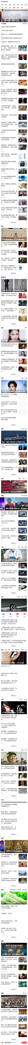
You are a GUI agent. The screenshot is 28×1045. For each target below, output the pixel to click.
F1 (26, 478)
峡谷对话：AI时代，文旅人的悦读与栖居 (9, 872)
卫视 (14, 4)
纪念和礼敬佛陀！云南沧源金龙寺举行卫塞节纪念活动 (9, 1010)
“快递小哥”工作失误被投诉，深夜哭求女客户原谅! (8, 579)
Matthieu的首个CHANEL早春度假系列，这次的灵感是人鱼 (9, 404)
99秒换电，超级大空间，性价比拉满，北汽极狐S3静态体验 (9, 514)
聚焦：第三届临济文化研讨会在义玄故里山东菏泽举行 (9, 1025)
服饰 (26, 378)
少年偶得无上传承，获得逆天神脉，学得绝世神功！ (9, 572)
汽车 (10, 7)
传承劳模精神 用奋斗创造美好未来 (11, 38)
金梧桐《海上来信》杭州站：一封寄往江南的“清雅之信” (9, 930)
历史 (2, 750)
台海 (22, 428)
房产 (6, 7)
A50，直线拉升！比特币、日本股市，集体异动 (9, 259)
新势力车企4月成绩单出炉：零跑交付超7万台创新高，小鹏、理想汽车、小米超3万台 (9, 267)
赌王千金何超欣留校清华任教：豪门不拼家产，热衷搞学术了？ (9, 411)
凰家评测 (17, 649)
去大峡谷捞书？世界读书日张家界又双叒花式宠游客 (9, 879)
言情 (19, 547)
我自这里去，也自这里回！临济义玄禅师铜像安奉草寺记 (9, 1019)
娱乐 (6, 4)
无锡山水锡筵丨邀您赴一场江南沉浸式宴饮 (9, 907)
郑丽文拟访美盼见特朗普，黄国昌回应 (9, 162)
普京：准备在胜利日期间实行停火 (9, 446)
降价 (26, 597)
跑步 (20, 478)
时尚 (22, 7)
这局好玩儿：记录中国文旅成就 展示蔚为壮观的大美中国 (9, 864)
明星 (26, 327)
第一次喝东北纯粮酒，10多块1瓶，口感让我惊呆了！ (9, 309)
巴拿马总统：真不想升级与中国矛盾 (9, 116)
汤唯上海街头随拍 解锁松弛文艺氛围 (8, 418)
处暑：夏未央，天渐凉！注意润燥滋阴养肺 (9, 983)
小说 (2, 7)
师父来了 (25, 993)
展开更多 (14, 222)
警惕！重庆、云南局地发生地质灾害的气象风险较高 (9, 813)
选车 (22, 597)
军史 (26, 750)
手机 (6, 649)
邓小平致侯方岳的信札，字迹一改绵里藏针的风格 (9, 767)
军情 (2, 429)
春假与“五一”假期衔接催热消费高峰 (11, 34)
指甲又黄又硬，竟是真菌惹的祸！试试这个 (9, 155)
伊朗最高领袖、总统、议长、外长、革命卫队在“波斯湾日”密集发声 (9, 48)
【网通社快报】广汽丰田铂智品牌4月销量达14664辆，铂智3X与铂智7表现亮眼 (13, 641)
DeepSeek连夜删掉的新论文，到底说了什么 (8, 177)
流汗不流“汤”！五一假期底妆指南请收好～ (9, 395)
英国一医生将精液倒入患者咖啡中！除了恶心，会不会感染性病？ (9, 959)
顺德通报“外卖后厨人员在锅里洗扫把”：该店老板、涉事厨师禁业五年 (9, 73)
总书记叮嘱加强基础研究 (8, 26)
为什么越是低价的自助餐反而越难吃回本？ (9, 805)
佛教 (2, 993)
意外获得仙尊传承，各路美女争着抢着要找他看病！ (9, 564)
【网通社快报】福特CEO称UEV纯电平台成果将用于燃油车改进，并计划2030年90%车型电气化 (9, 622)
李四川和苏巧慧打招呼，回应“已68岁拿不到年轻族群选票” (9, 193)
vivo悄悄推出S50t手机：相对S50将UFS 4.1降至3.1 (9, 689)
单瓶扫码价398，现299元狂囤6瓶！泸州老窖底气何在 (9, 294)
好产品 (20, 699)
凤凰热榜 (25, 23)
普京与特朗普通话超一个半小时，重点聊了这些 (9, 468)
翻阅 (26, 547)
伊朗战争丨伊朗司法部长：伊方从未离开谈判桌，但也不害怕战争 (9, 124)
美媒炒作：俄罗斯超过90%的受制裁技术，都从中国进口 (9, 147)
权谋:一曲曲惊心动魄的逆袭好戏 (8, 185)
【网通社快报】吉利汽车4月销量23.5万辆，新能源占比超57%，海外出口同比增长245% (13, 628)
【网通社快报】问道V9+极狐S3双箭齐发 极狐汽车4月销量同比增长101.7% (9, 635)
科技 (22, 4)
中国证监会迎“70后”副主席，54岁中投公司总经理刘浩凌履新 (9, 252)
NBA (23, 478)
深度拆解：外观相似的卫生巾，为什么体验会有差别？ (9, 732)
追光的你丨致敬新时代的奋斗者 (10, 42)
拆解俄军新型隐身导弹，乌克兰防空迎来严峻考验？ (9, 453)
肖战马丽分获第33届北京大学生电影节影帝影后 (9, 345)
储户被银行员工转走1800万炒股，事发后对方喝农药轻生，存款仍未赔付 (9, 821)
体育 (26, 4)
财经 (10, 4)
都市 (22, 547)
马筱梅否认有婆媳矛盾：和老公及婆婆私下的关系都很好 (9, 361)
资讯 (2, 4)
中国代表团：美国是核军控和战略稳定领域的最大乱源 (9, 461)
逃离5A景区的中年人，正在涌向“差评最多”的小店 (8, 828)
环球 (26, 428)
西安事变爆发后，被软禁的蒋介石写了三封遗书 (9, 774)
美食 (2, 890)
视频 (14, 7)
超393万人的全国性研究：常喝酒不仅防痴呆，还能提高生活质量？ (9, 976)
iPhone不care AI (5, 666)
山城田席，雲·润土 (6, 913)
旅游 (2, 838)
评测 (18, 7)
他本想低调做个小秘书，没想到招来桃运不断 (9, 368)
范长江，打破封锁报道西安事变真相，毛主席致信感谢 (9, 789)
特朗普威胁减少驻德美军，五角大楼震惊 (9, 138)
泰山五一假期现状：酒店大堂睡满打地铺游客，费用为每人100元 (9, 91)
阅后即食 (19, 889)
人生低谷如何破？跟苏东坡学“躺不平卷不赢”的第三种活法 (9, 318)
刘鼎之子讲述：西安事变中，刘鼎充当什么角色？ (8, 782)
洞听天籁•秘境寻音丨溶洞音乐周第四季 (8, 855)
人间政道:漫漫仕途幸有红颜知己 (8, 131)
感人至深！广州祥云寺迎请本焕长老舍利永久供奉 (9, 1033)
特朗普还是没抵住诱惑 (8, 64)
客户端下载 (24, 495)
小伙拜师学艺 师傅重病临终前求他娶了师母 (8, 586)
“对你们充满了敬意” (7, 30)
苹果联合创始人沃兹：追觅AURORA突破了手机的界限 (9, 717)
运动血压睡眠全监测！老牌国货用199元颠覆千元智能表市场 (9, 303)
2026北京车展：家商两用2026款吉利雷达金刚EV (8, 529)
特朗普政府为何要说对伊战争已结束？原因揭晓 (9, 99)
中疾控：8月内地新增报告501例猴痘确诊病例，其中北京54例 (9, 967)
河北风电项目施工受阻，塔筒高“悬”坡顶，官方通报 (9, 216)
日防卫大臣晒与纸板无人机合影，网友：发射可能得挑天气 (9, 82)
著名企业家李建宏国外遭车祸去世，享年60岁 (9, 208)
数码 (9, 649)
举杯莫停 (25, 889)
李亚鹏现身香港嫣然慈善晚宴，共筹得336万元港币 (9, 201)
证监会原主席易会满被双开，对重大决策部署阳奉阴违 (9, 244)
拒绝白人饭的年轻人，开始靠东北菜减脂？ (9, 922)
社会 (2, 800)
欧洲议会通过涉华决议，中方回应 (9, 170)
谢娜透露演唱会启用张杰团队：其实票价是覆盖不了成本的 (9, 353)
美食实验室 (13, 889)
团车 (19, 597)
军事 (18, 4)
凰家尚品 (3, 277)
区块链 (22, 649)
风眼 (12, 649)
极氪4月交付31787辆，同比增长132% (9, 674)
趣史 (22, 750)
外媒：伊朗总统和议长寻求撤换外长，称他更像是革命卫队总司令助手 (9, 57)
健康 (2, 941)
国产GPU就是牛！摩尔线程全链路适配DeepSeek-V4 (9, 682)
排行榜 (25, 699)
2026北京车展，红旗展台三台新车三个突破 (9, 537)
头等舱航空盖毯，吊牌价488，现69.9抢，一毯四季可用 (8, 108)
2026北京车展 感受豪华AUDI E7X (8, 522)
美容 (22, 378)
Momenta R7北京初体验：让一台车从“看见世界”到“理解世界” (8, 725)
